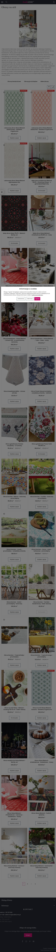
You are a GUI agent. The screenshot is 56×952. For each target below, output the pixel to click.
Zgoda (37, 299)
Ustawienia (21, 299)
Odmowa (29, 299)
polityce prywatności (37, 295)
